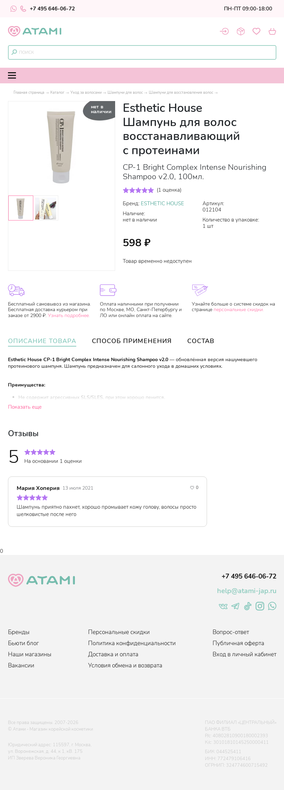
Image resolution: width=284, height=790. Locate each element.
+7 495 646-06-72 (47, 9)
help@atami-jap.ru (246, 591)
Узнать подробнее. (69, 315)
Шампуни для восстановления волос (181, 92)
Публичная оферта (238, 643)
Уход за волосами (86, 92)
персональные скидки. (239, 309)
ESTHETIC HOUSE (162, 203)
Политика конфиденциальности (132, 643)
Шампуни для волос (125, 92)
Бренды (18, 632)
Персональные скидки (119, 632)
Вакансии (21, 666)
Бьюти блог (23, 643)
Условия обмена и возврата (125, 666)
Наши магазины (29, 654)
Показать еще (25, 407)
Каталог (57, 92)
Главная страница (29, 92)
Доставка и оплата (113, 654)
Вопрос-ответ (231, 632)
